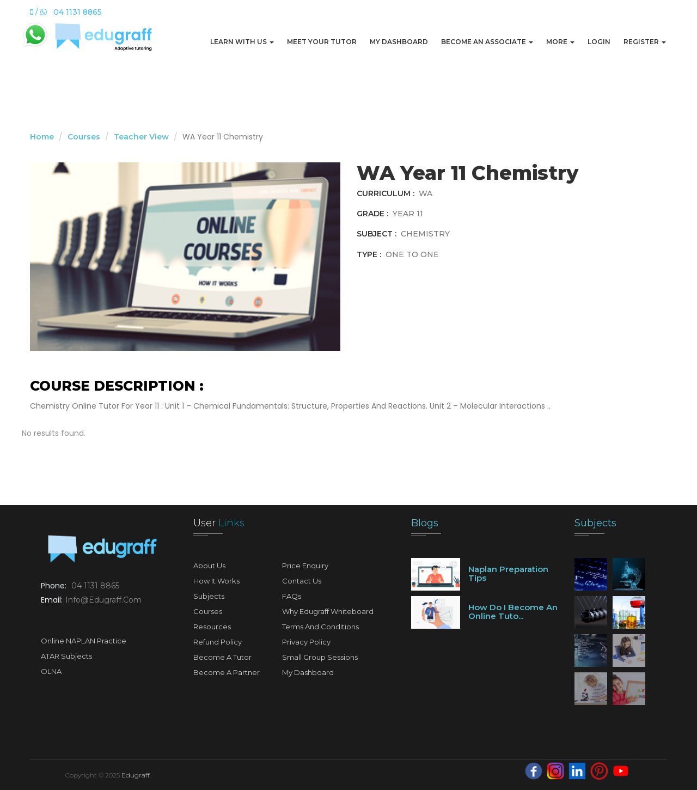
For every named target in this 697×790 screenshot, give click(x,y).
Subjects (208, 596)
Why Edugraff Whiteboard (328, 611)
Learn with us (242, 42)
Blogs (424, 523)
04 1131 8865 (95, 586)
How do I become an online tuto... (513, 612)
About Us (209, 565)
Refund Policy (217, 641)
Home (42, 137)
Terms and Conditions (320, 626)
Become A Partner (226, 672)
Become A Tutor (222, 657)
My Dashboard (399, 42)
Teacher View (141, 137)
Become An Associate (487, 42)
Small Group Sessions (320, 657)
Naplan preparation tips (508, 574)
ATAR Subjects (66, 656)
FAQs (291, 596)
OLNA (51, 671)
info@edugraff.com (103, 600)
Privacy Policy (306, 641)
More (560, 42)
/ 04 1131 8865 (66, 12)
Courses (84, 137)
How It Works (216, 580)
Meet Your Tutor (322, 42)
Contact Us (301, 580)
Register (644, 42)
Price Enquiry (305, 565)
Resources (212, 626)
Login (599, 42)
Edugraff (135, 775)
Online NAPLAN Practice (83, 640)
